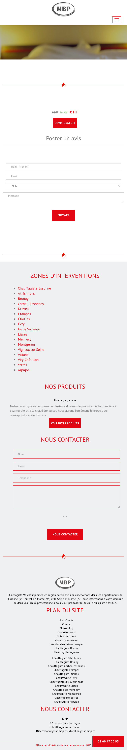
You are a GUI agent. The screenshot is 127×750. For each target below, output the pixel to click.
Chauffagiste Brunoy (66, 662)
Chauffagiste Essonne (34, 288)
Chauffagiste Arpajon (66, 701)
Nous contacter (65, 534)
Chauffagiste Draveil (66, 648)
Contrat (66, 624)
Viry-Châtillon (28, 359)
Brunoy (23, 298)
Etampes (24, 314)
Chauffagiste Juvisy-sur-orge (66, 682)
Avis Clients (66, 620)
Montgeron (26, 344)
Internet (41, 745)
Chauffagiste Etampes (66, 670)
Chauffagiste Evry (66, 678)
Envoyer (63, 215)
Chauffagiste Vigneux (66, 652)
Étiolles (24, 319)
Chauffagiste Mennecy (66, 689)
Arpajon (24, 370)
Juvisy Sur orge (29, 329)
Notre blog (66, 628)
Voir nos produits (65, 423)
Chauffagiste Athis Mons (66, 658)
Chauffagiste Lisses (66, 686)
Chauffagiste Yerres (66, 697)
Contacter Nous (66, 632)
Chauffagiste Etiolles (66, 674)
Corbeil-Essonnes (31, 303)
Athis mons (26, 293)
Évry (21, 324)
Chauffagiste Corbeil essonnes (66, 666)
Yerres (22, 365)
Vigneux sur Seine (31, 349)
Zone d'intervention (66, 640)
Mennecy (24, 339)
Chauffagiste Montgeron (66, 693)
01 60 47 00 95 (108, 741)
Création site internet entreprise (66, 745)
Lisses (22, 334)
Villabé (23, 354)
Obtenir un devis (66, 636)
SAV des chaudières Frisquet (66, 644)
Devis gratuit (65, 123)
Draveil (23, 308)
